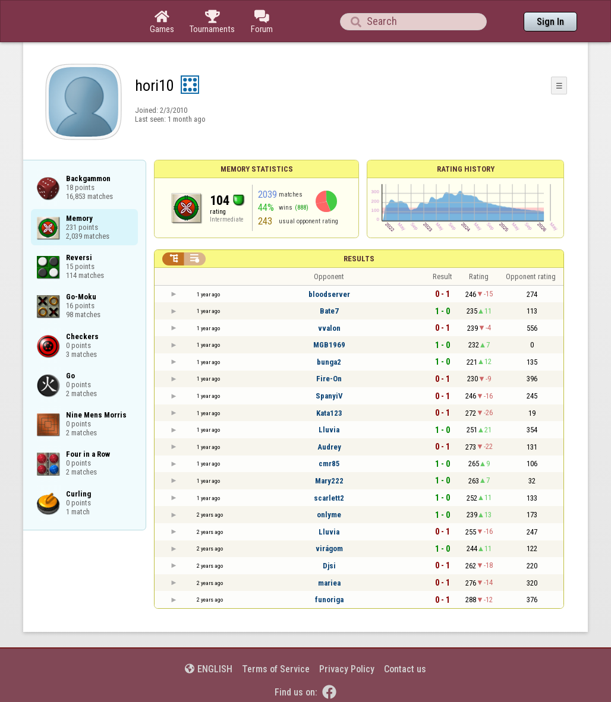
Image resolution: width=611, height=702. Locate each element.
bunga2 (329, 362)
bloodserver (329, 294)
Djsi (329, 565)
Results (359, 258)
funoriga (329, 599)
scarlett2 (329, 498)
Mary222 (329, 480)
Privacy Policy (346, 669)
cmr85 (329, 463)
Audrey (329, 446)
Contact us (405, 669)
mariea (329, 582)
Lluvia (329, 429)
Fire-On (329, 378)
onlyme (329, 514)
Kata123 (329, 413)
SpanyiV (329, 395)
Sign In (550, 21)
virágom (329, 548)
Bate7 (329, 310)
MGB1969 (329, 344)
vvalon (329, 328)
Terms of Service (276, 669)
